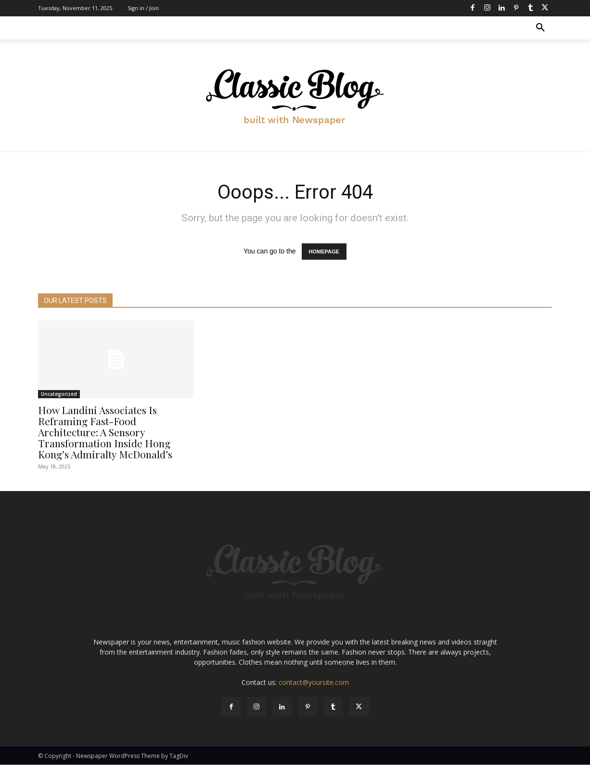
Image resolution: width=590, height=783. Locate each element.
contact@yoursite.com (314, 700)
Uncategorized (59, 394)
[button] (540, 27)
